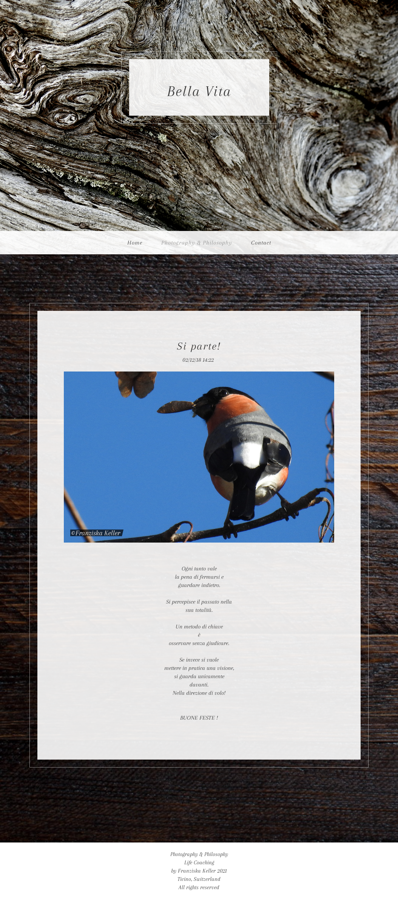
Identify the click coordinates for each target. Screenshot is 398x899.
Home (134, 242)
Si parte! (199, 346)
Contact (261, 242)
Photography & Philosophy (196, 242)
